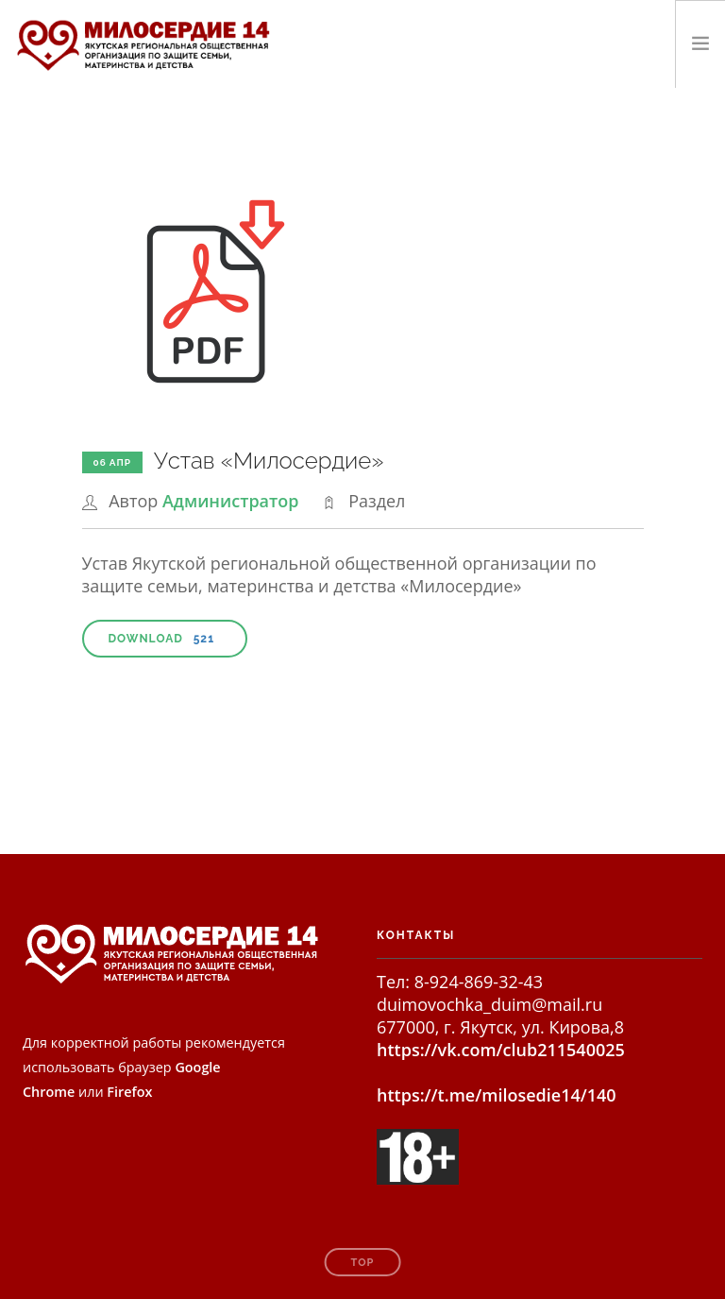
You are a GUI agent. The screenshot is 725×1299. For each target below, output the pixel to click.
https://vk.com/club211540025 (501, 1049)
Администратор (230, 500)
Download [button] (165, 638)
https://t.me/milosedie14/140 (496, 1095)
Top (363, 1262)
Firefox (129, 1092)
